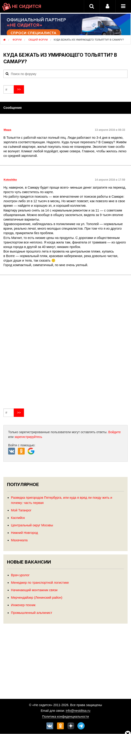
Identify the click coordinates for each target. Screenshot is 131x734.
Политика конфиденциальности (65, 716)
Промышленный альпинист (31, 613)
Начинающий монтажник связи (34, 590)
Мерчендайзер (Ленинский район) (36, 597)
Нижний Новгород (24, 533)
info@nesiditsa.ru (78, 710)
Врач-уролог (20, 575)
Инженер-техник (23, 605)
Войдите (114, 432)
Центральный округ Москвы (32, 525)
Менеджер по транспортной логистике (40, 582)
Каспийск (18, 518)
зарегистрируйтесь (28, 437)
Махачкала (19, 540)
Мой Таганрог (21, 510)
